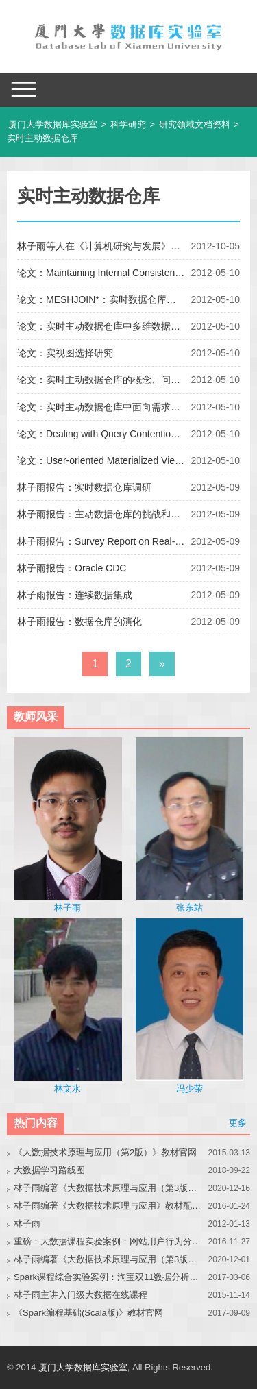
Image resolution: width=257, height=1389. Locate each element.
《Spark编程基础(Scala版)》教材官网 (88, 1312)
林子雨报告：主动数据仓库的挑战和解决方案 (101, 513)
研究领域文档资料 (194, 124)
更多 (238, 1123)
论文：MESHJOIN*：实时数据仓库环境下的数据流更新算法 (101, 299)
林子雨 (27, 1223)
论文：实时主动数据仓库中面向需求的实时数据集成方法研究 (101, 407)
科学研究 (128, 124)
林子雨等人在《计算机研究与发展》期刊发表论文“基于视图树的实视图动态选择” (101, 246)
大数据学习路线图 (49, 1170)
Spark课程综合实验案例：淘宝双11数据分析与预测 (108, 1277)
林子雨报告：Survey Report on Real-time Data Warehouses (101, 541)
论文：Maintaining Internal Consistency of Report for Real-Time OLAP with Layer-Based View (101, 272)
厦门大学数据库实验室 (52, 124)
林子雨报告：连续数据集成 (74, 594)
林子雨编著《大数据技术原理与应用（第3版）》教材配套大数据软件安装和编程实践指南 (108, 1259)
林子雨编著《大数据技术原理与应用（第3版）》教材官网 (108, 1188)
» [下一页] (162, 663)
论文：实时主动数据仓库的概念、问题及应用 (101, 379)
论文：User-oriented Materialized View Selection (101, 460)
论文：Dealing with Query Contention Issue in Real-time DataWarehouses (101, 433)
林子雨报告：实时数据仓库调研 (84, 487)
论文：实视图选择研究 (65, 352)
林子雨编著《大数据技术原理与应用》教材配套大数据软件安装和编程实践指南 (108, 1206)
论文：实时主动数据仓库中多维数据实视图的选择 (101, 326)
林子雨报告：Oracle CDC (71, 568)
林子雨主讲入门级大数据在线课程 (80, 1295)
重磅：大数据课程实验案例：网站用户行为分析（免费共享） (108, 1241)
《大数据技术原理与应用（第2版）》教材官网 (105, 1152)
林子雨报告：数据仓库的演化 (79, 621)
